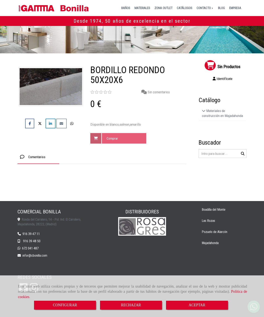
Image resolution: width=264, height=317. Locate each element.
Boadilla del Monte (213, 210)
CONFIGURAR (65, 305)
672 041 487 (30, 248)
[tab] (38, 157)
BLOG (221, 8)
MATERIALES (142, 8)
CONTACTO (205, 8)
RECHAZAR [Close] (131, 305)
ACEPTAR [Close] (197, 305)
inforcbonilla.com (34, 255)
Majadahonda (210, 243)
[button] (223, 79)
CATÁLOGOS (184, 8)
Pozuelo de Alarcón (214, 232)
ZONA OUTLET (163, 8)
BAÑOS (125, 8)
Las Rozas (208, 221)
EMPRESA (235, 8)
